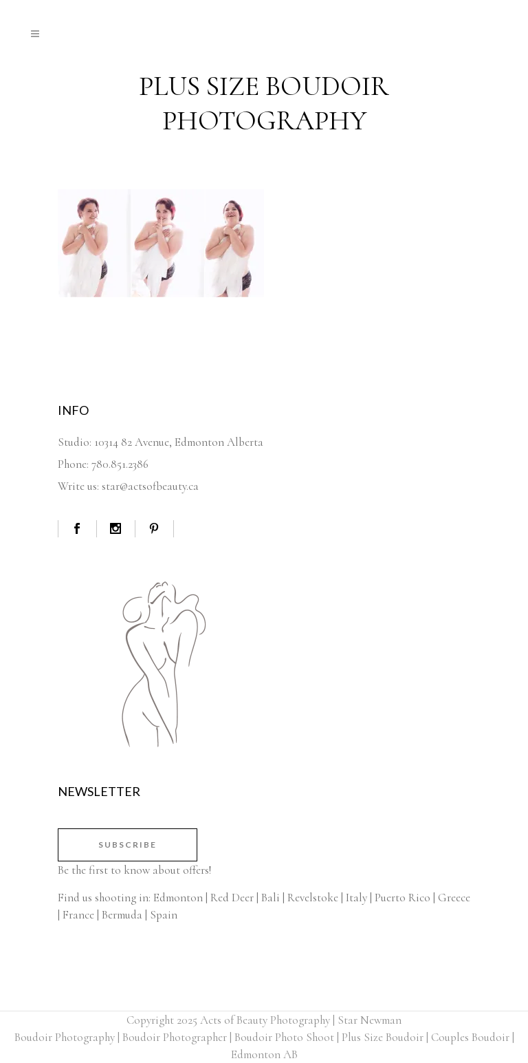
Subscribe (127, 844)
